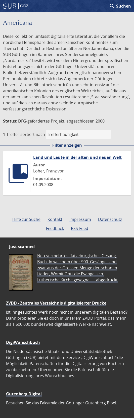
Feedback (55, 228)
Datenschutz (110, 219)
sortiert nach (32, 134)
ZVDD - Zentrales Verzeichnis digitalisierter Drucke (56, 303)
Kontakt (55, 219)
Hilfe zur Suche (26, 219)
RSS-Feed (79, 228)
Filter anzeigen (67, 145)
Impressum (80, 219)
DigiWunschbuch (23, 342)
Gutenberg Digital (24, 394)
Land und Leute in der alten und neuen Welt (77, 157)
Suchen (120, 6)
